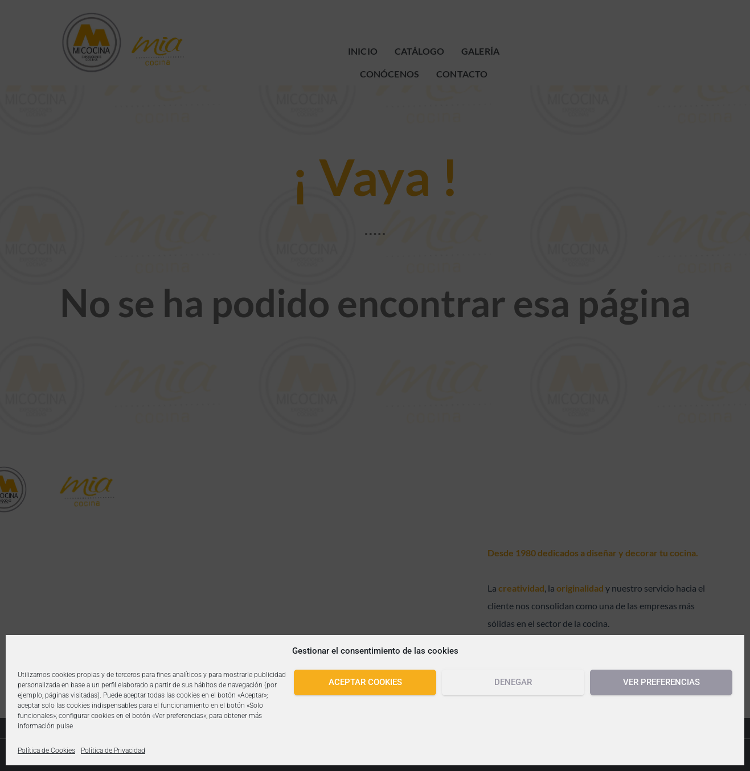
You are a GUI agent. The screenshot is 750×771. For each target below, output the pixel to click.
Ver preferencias (661, 682)
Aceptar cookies (365, 682)
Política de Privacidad (113, 750)
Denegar (513, 682)
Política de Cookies (46, 750)
